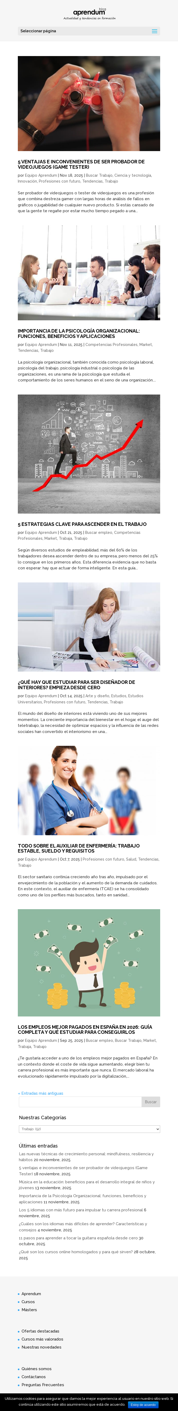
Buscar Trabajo (99, 175)
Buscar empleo (98, 532)
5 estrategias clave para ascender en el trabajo (82, 524)
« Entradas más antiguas (40, 1093)
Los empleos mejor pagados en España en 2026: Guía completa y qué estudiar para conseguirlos (85, 1029)
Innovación (27, 181)
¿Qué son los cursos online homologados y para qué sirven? (76, 1252)
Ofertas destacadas (40, 1331)
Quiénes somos (37, 1368)
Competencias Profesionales (111, 344)
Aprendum (31, 1293)
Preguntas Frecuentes (43, 1384)
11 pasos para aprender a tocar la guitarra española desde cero (78, 1238)
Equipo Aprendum (41, 175)
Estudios (118, 696)
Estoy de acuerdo (143, 1405)
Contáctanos (34, 1376)
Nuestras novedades (41, 1347)
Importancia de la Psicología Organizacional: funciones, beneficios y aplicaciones (79, 333)
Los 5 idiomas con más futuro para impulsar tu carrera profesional (81, 1210)
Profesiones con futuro (59, 181)
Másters (29, 1309)
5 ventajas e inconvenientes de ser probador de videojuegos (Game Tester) (81, 164)
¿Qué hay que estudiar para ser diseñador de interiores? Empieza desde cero (76, 684)
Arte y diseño (97, 696)
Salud (131, 859)
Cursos (28, 1301)
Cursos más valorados (42, 1339)
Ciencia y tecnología (132, 175)
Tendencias (92, 181)
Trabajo (111, 181)
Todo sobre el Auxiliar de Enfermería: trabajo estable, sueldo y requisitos (79, 848)
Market (145, 344)
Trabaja (65, 538)
